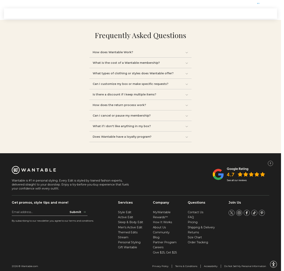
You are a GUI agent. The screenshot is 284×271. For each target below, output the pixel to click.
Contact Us (195, 212)
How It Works (122, 13)
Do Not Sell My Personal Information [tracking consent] (245, 266)
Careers (158, 247)
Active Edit (125, 217)
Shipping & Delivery (201, 227)
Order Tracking (198, 242)
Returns (193, 232)
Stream (147, 13)
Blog (156, 237)
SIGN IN (265, 13)
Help (35, 3)
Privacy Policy (160, 266)
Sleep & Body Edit (130, 222)
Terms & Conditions (186, 266)
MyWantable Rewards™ (162, 214)
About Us (159, 227)
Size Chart (195, 237)
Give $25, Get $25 (165, 252)
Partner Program (165, 242)
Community (161, 232)
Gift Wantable (17, 3)
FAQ (191, 217)
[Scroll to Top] (270, 163)
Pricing (193, 222)
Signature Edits (64, 13)
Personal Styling (129, 242)
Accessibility (211, 266)
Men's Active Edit (130, 227)
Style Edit (124, 212)
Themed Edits (94, 13)
